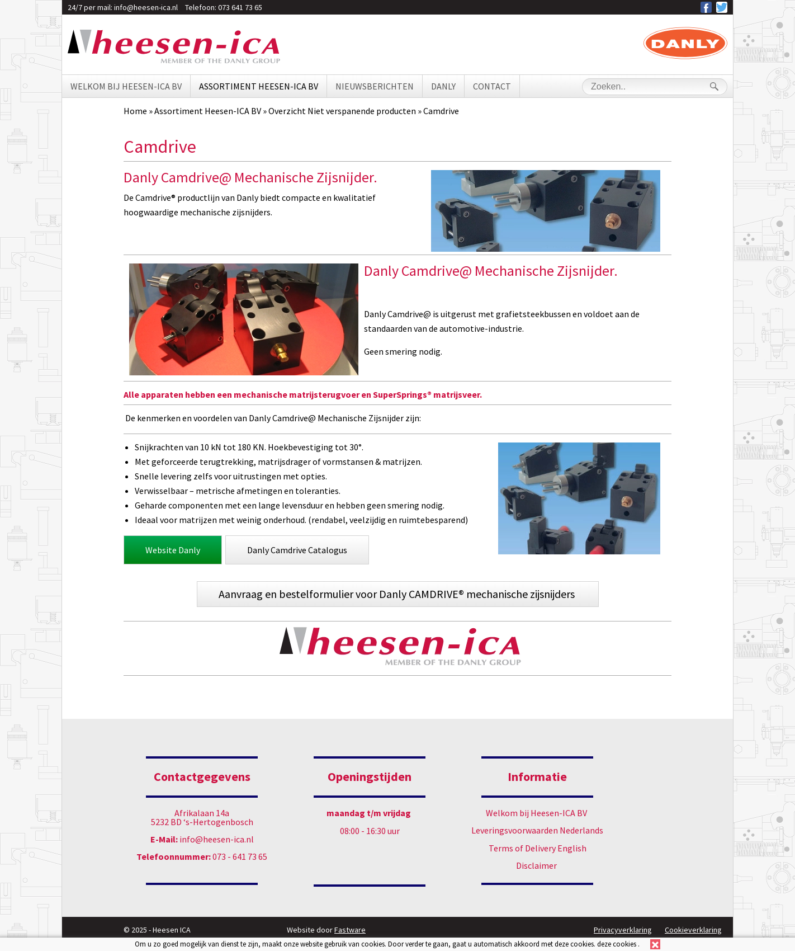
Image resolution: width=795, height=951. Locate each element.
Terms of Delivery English (537, 848)
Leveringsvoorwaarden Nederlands (537, 830)
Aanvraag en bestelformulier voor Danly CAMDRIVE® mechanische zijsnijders (398, 594)
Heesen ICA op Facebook (706, 7)
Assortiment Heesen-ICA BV (258, 86)
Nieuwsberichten (374, 86)
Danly (443, 86)
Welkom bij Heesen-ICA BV (126, 86)
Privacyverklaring (623, 930)
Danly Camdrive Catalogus (297, 549)
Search (714, 86)
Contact (492, 86)
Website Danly (172, 549)
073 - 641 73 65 (201, 856)
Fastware (350, 930)
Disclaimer (536, 865)
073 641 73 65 (240, 7)
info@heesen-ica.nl (146, 7)
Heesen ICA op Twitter (721, 7)
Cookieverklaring (693, 930)
